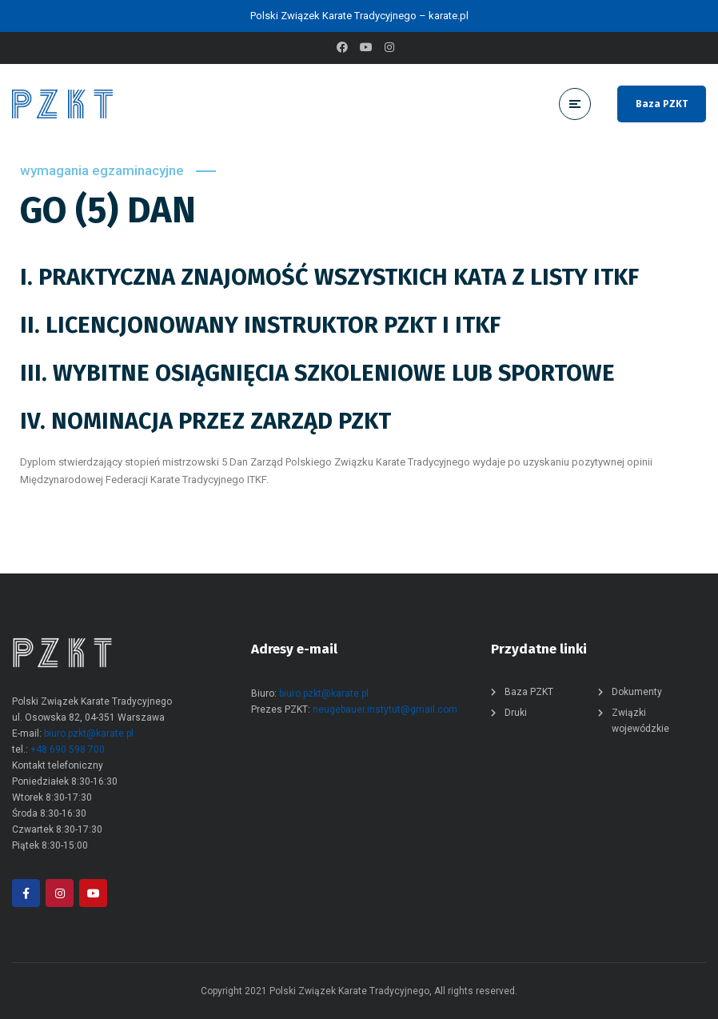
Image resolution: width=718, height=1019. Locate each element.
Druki (516, 712)
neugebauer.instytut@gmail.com (385, 709)
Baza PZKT (662, 104)
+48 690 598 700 (67, 749)
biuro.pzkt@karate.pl (89, 733)
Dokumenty (637, 691)
